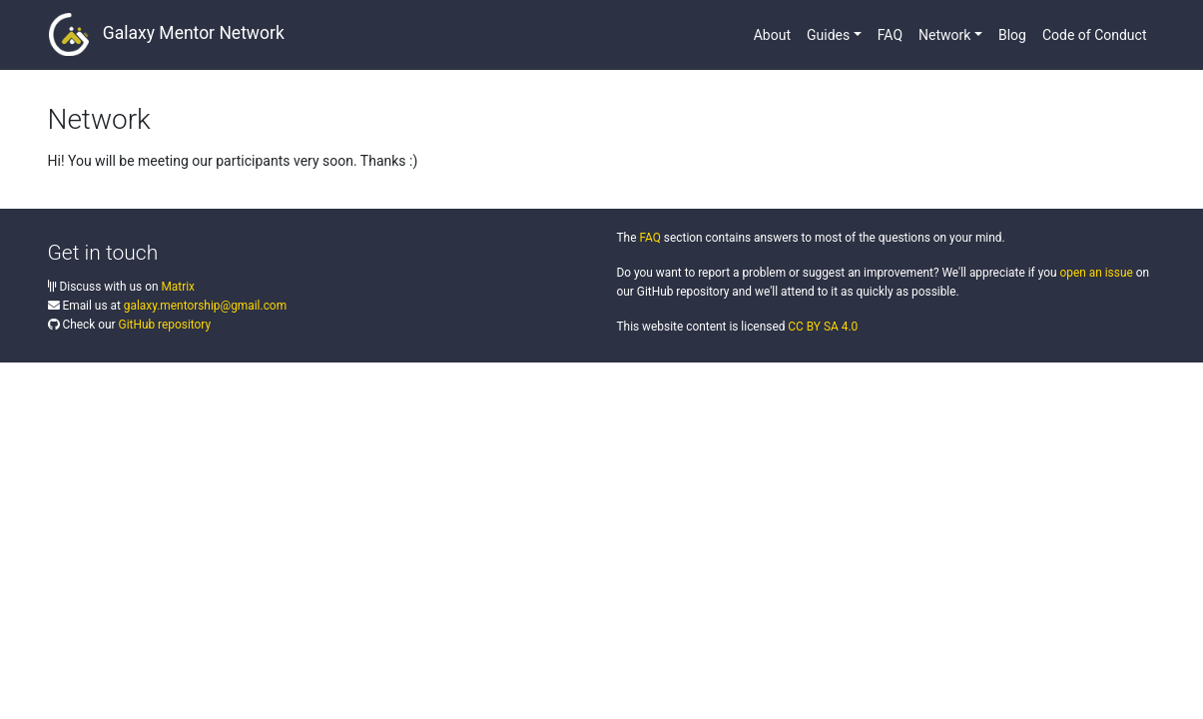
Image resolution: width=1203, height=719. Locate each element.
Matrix (178, 287)
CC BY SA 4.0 (823, 327)
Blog (1012, 35)
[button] (834, 35)
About (772, 35)
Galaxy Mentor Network (167, 34)
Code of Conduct (1094, 35)
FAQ (890, 35)
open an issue (1095, 273)
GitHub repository (165, 325)
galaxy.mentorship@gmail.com (205, 306)
